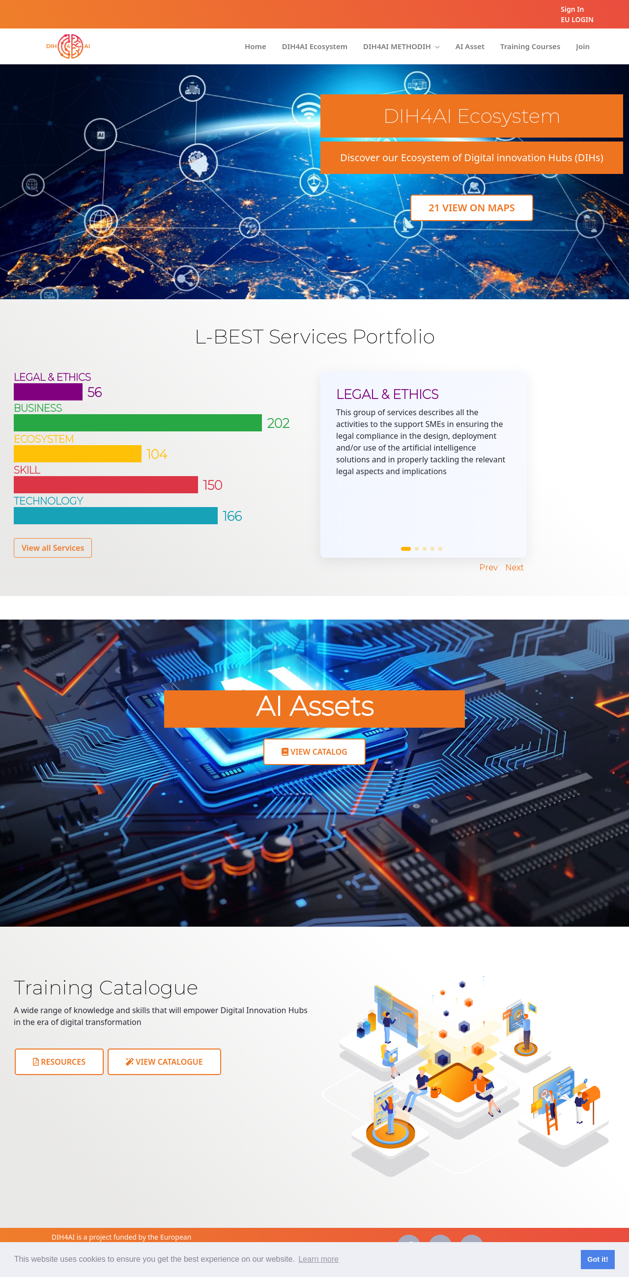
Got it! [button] (597, 1259)
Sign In (572, 9)
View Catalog (314, 751)
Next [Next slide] (514, 567)
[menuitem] (255, 46)
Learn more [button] (318, 1259)
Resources (59, 1061)
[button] (406, 549)
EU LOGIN (577, 19)
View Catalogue (164, 1061)
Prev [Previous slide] (488, 567)
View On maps (472, 207)
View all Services (53, 547)
